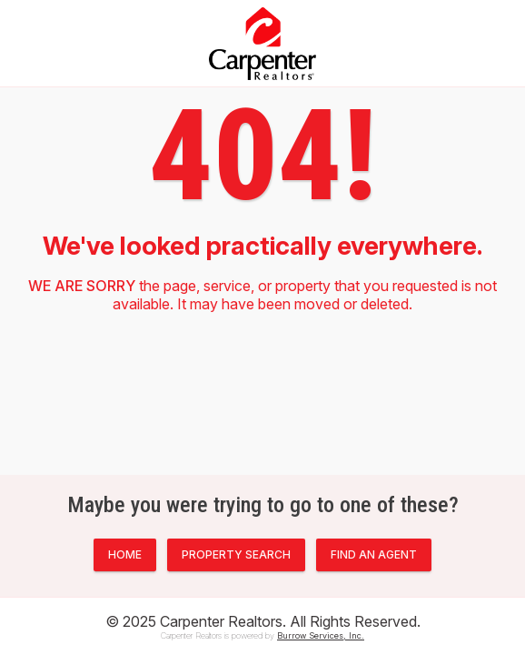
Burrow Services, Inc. (320, 635)
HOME (125, 554)
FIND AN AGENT (374, 554)
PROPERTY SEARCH (236, 554)
